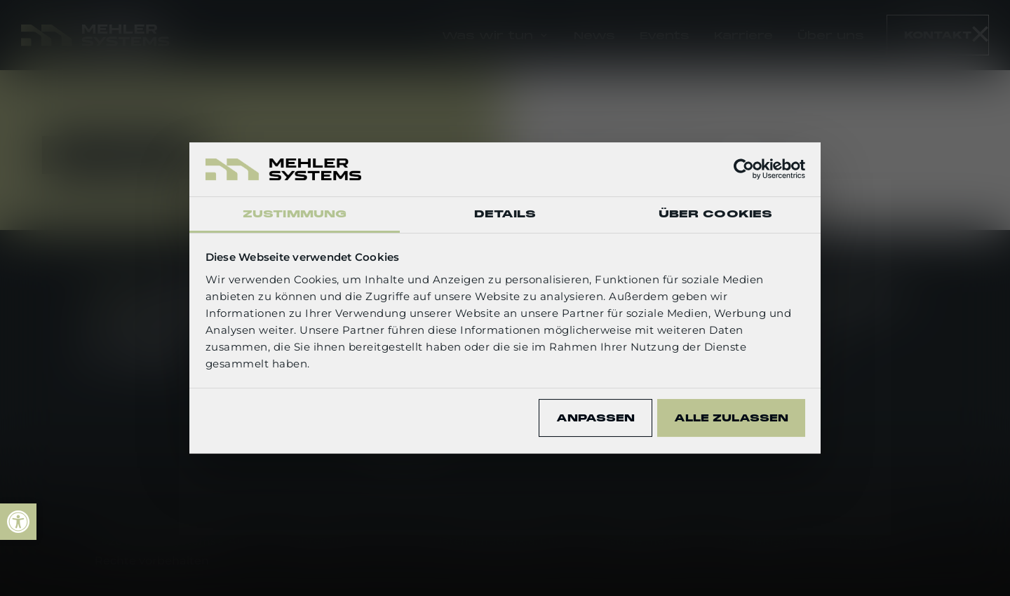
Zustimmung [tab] (294, 214)
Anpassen (595, 418)
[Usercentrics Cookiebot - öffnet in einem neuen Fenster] (743, 169)
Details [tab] (505, 214)
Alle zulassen (731, 418)
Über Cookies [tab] (715, 214)
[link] (18, 521)
